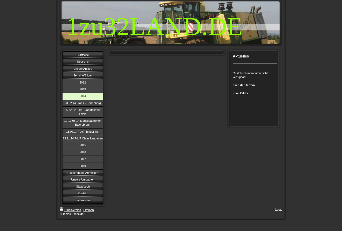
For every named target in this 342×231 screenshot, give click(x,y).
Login (278, 209)
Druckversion (70, 209)
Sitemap (88, 209)
